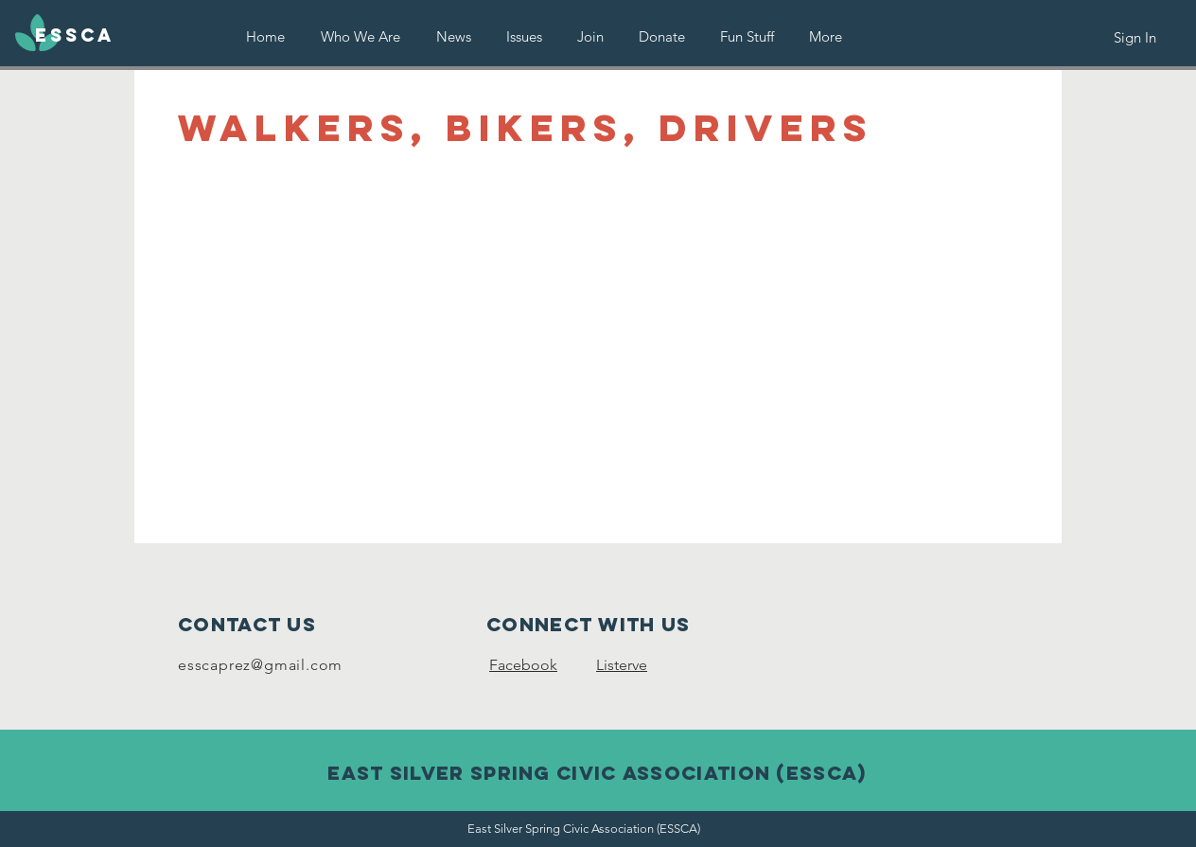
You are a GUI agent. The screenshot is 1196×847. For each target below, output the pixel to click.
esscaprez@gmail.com (260, 665)
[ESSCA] (74, 36)
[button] (523, 36)
